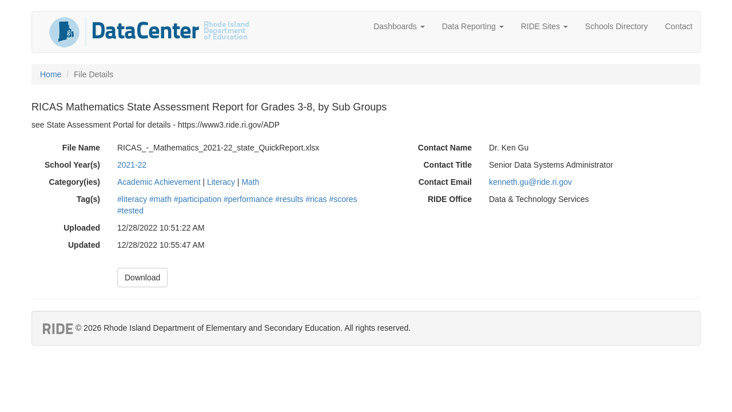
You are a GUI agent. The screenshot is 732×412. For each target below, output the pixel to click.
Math (250, 182)
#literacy (132, 199)
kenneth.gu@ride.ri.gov (530, 182)
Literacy (221, 182)
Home (50, 74)
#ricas (316, 199)
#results (289, 199)
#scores (343, 199)
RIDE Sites (544, 26)
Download (142, 277)
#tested (130, 210)
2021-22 (131, 164)
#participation (197, 199)
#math (160, 199)
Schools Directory (616, 26)
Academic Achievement (159, 182)
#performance (248, 199)
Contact (679, 26)
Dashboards (398, 26)
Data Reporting (473, 26)
